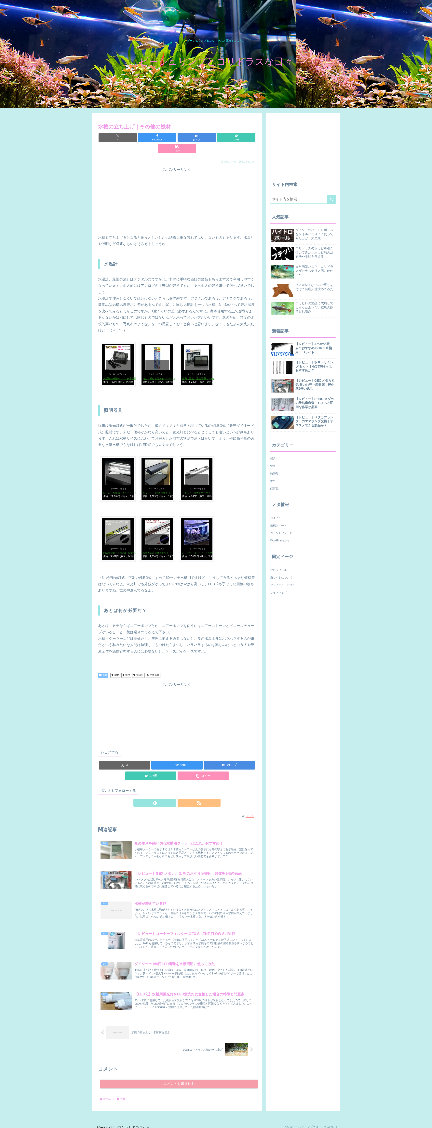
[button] (230, 137)
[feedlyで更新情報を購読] (172, 792)
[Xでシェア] (124, 137)
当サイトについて (281, 577)
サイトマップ (278, 592)
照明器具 (153, 664)
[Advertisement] (216, 189)
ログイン (275, 518)
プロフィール (278, 570)
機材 (115, 664)
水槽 (126, 664)
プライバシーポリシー (284, 585)
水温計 (138, 664)
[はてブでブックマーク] (177, 137)
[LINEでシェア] (203, 137)
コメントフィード (281, 533)
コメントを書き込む (179, 1078)
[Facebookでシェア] (150, 137)
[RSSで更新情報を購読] (181, 792)
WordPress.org (279, 540)
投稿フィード (278, 525)
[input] (303, 199)
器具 (103, 664)
